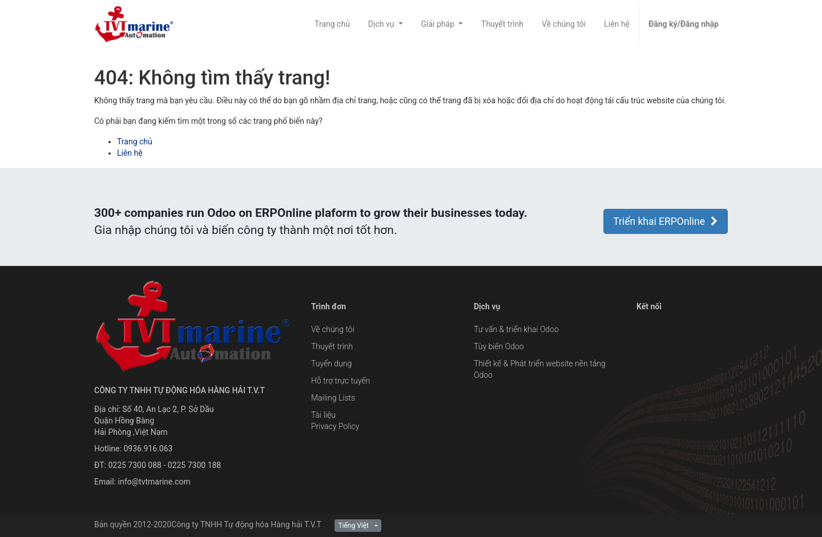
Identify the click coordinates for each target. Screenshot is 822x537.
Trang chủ (134, 141)
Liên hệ (130, 153)
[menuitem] (332, 24)
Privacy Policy (335, 426)
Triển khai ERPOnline (665, 221)
